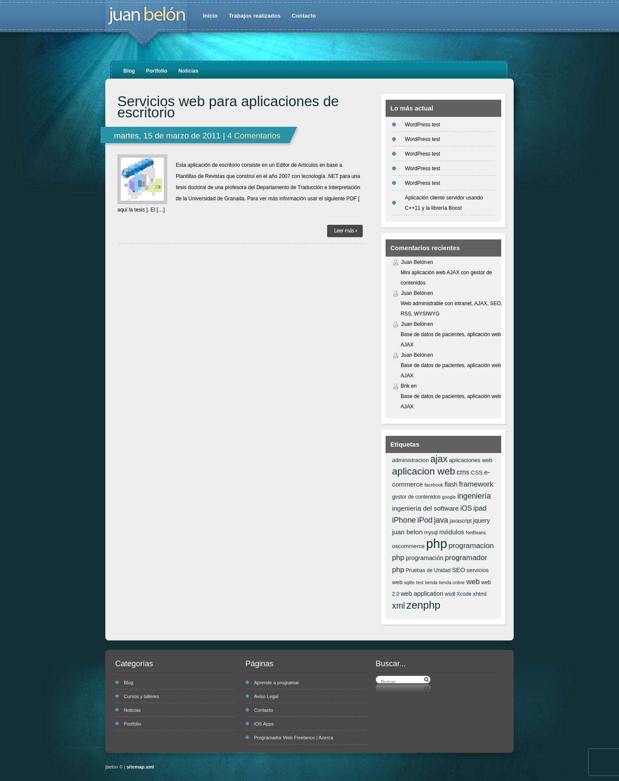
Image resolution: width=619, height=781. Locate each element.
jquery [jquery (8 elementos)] (481, 520)
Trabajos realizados (255, 15)
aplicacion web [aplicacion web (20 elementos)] (423, 471)
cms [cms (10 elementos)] (463, 472)
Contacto (304, 15)
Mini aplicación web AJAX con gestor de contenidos (446, 278)
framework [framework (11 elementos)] (476, 484)
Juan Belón (414, 262)
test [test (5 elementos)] (419, 582)
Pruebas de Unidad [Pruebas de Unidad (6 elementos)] (428, 570)
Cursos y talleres (141, 696)
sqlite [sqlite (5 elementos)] (409, 582)
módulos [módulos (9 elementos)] (451, 532)
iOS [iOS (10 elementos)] (466, 508)
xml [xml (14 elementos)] (398, 605)
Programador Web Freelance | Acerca (293, 737)
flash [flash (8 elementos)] (450, 484)
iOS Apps (264, 723)
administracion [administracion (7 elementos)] (410, 460)
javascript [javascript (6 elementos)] (461, 521)
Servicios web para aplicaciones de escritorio (228, 107)
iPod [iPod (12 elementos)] (425, 520)
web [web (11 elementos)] (473, 581)
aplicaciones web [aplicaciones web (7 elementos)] (470, 460)
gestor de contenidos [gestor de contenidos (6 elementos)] (416, 497)
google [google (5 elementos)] (449, 496)
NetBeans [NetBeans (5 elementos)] (476, 532)
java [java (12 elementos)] (441, 520)
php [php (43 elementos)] (436, 543)
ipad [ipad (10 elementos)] (480, 508)
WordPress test (422, 125)
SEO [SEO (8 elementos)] (458, 570)
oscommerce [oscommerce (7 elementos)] (408, 546)
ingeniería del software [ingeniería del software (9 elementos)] (425, 508)
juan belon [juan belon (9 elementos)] (407, 532)
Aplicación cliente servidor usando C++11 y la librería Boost (444, 203)
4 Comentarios (254, 135)
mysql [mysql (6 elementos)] (431, 533)
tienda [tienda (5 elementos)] (431, 582)
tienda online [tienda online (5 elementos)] (452, 582)
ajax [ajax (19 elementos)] (438, 458)
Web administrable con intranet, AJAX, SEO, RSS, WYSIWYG (452, 308)
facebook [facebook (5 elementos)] (433, 484)
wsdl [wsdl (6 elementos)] (450, 594)
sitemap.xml (140, 766)
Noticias (188, 71)
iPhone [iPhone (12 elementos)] (404, 520)
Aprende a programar (276, 682)
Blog (129, 71)
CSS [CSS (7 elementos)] (476, 472)
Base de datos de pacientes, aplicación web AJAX (451, 339)
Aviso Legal (266, 696)
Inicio (210, 15)
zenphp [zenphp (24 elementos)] (423, 605)
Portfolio (156, 71)
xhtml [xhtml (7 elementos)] (480, 594)
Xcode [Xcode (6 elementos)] (464, 594)
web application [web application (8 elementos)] (422, 593)
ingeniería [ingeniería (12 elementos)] (474, 496)
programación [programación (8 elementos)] (425, 557)
